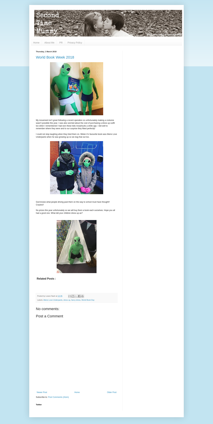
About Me (49, 42)
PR (60, 42)
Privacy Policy (75, 42)
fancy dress (75, 300)
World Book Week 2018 (55, 57)
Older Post (111, 392)
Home (36, 42)
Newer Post (42, 392)
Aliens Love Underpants (52, 300)
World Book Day (88, 300)
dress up (66, 300)
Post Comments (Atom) (58, 397)
